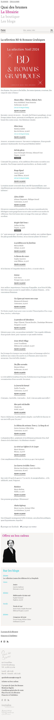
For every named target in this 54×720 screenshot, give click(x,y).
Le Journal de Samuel (21, 385)
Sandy (5, 604)
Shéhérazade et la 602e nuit (21, 595)
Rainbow (17, 487)
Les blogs (8, 21)
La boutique (10, 16)
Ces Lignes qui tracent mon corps (26, 298)
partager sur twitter (28, 527)
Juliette (5, 576)
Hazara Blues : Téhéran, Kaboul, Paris (28, 100)
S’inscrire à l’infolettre (9, 636)
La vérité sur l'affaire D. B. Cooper (26, 447)
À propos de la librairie (9, 632)
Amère (15, 585)
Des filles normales (20, 364)
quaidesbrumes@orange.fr (11, 677)
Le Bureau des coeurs (21, 256)
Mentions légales (8, 688)
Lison (5, 582)
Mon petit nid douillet (22, 404)
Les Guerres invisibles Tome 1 (24, 465)
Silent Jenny (18, 126)
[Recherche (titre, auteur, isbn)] (36, 30)
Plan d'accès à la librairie (11, 693)
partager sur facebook (10, 527)
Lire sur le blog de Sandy (21, 107)
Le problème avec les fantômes (25, 243)
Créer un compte (14, 1)
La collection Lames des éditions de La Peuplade (20, 578)
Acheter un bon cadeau (10, 681)
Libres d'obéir (19, 197)
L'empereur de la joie (19, 617)
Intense (16, 275)
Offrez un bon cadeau (15, 535)
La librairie (9, 12)
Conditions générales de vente (13, 690)
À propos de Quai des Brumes (12, 685)
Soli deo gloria (19, 150)
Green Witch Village (21, 341)
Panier (3, 30)
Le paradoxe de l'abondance (24, 320)
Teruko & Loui (17, 606)
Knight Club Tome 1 (21, 223)
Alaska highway (20, 505)
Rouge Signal (19, 170)
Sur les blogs (11, 570)
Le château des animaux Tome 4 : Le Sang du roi (31, 425)
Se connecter (4, 1)
